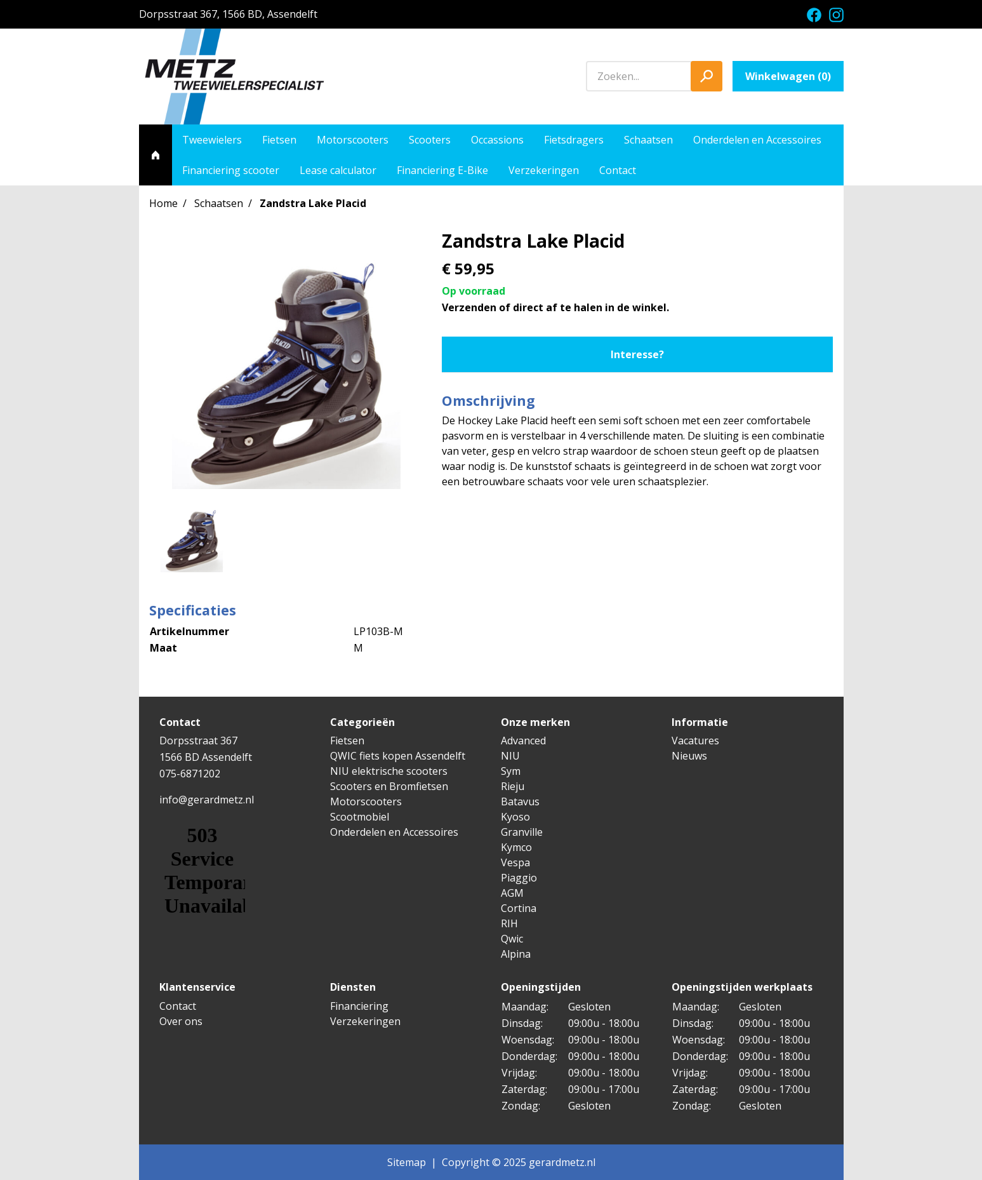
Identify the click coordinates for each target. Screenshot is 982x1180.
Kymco (516, 847)
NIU (510, 756)
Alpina (516, 954)
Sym (511, 771)
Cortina (518, 908)
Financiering (359, 1006)
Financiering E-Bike (442, 170)
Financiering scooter (230, 170)
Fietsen (279, 140)
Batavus (520, 801)
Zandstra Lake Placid (313, 203)
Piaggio (519, 878)
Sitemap (406, 1162)
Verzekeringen (543, 170)
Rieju (512, 786)
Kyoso (515, 817)
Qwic (512, 939)
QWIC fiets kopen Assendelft (397, 756)
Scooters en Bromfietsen (389, 786)
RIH (509, 923)
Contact (617, 170)
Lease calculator (338, 170)
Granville (522, 832)
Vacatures (695, 741)
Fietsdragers (574, 140)
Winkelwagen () (788, 76)
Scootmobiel (359, 817)
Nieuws (689, 756)
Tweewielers (212, 140)
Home (163, 203)
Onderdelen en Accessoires (757, 140)
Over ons (180, 1021)
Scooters (430, 140)
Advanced (523, 741)
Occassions (497, 140)
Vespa (515, 862)
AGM (512, 893)
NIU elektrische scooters (389, 771)
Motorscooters (352, 140)
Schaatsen (648, 140)
